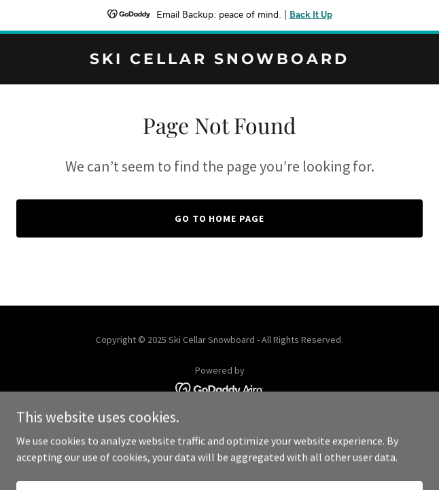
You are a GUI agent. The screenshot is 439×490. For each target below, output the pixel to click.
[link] (219, 60)
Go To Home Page (220, 218)
